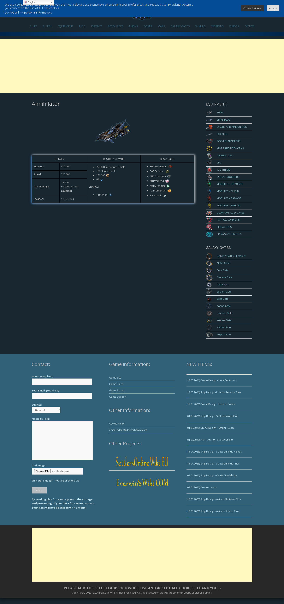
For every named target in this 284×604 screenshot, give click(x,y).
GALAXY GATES (180, 26)
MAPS (161, 26)
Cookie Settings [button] (252, 8)
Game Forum (116, 390)
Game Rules (116, 384)
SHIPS (33, 26)
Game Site (115, 377)
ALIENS (133, 26)
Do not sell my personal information (28, 12)
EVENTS (249, 26)
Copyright (77, 592)
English (30, 2)
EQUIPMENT (65, 26)
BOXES (147, 26)
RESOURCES (115, 26)
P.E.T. (82, 26)
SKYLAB (200, 26)
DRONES (96, 26)
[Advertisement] (142, 66)
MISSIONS (217, 26)
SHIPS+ (47, 26)
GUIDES (234, 26)
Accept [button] (273, 8)
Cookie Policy (117, 423)
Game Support (117, 396)
